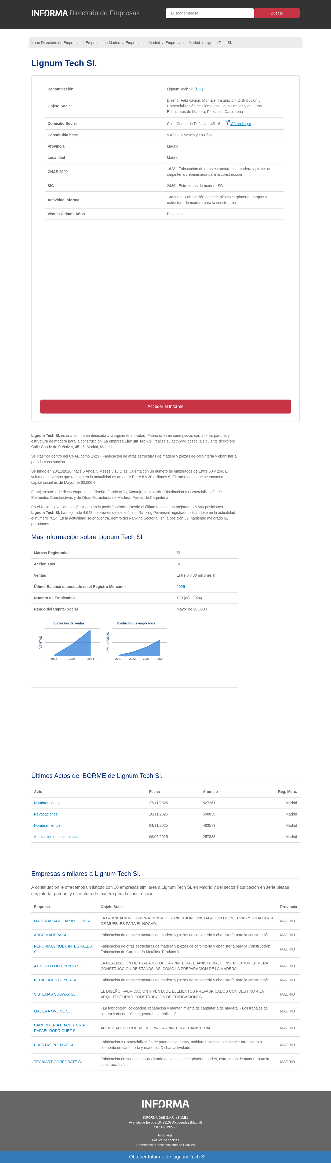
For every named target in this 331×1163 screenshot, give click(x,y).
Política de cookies (165, 1140)
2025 (181, 586)
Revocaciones (46, 814)
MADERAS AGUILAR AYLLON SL (62, 921)
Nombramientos (47, 803)
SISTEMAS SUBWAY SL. (55, 994)
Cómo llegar (238, 124)
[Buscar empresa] (210, 13)
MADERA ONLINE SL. (53, 1011)
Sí (178, 553)
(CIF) (199, 89)
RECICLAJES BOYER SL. (56, 980)
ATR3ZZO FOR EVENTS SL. (58, 966)
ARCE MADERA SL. (51, 935)
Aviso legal (165, 1135)
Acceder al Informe (165, 406)
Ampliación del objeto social (57, 837)
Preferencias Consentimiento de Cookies (165, 1145)
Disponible (175, 214)
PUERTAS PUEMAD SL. (54, 1045)
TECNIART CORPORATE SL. (59, 1062)
